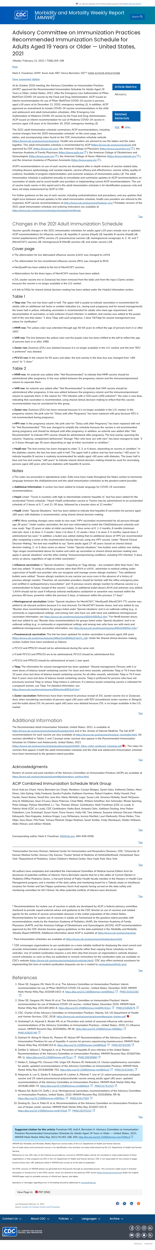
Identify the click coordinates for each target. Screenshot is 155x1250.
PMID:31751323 (106, 1086)
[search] (137, 17)
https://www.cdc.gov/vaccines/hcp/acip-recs (88, 203)
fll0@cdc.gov (67, 836)
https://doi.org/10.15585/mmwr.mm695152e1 (87, 1008)
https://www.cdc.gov (45, 148)
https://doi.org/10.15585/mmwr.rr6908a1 (101, 1029)
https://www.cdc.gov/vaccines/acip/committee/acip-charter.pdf (93, 1016)
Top (140, 216)
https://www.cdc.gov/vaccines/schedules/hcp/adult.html (43, 731)
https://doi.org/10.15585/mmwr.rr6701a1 (51, 1057)
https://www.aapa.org (86, 160)
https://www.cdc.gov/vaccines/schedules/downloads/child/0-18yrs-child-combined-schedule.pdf (69, 746)
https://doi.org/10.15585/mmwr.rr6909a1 (43, 1098)
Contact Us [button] (12, 1219)
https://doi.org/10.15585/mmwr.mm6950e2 (91, 991)
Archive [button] (117, 1219)
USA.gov (148, 1243)
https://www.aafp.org (72, 152)
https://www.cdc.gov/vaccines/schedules (35, 141)
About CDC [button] (40, 1219)
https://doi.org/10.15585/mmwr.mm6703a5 (44, 1110)
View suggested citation (26, 79)
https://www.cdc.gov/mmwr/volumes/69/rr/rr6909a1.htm (75, 616)
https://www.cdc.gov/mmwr (109, 1172)
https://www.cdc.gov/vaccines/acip (111, 145)
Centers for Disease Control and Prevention (41, 1207)
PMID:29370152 (83, 1110)
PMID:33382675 (127, 1008)
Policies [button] (66, 1219)
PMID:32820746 (29, 1032)
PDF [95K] (42, 1192)
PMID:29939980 (89, 1057)
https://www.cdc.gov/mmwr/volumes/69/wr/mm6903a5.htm (45, 689)
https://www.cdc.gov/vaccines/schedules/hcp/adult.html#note (46, 210)
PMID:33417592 (81, 1098)
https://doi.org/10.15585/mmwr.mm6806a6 (83, 1045)
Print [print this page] (15, 67)
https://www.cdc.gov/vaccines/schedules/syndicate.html (62, 960)
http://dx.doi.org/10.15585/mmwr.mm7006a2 (106, 1137)
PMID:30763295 (123, 1045)
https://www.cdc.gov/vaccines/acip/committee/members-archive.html (50, 776)
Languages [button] (91, 1219)
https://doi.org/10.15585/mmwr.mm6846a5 (66, 1086)
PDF (123, 127)
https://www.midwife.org (123, 156)
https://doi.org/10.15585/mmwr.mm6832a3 (86, 1069)
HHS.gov (138, 1243)
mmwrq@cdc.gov (88, 1182)
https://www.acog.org (43, 156)
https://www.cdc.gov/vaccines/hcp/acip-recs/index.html (106, 734)
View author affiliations (104, 73)
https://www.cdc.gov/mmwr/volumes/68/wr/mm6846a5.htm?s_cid (50, 638)
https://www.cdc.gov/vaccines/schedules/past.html (94, 939)
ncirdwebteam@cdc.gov (112, 964)
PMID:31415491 (126, 1069)
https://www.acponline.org (117, 148)
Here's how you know (133, 4)
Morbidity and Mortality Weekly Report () (79, 15)
